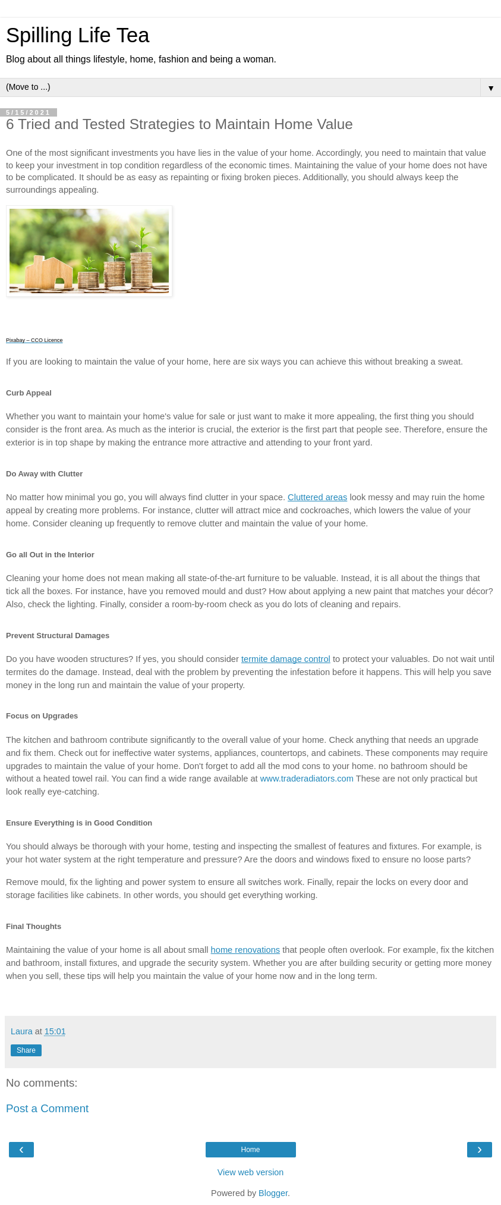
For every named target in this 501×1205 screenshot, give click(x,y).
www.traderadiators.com (307, 778)
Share (26, 1050)
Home (250, 1150)
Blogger (273, 1193)
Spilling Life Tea (77, 35)
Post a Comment (47, 1108)
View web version (251, 1172)
